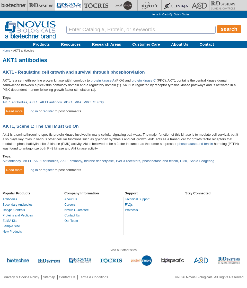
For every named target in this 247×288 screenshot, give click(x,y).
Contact (207, 44)
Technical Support (137, 199)
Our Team (71, 221)
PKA (78, 102)
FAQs (129, 204)
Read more (15, 111)
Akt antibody (12, 161)
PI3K (183, 161)
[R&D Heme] (223, 5)
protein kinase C (144, 80)
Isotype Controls (14, 210)
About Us (179, 44)
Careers (70, 204)
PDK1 (68, 102)
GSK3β (98, 102)
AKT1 (33, 102)
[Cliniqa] (176, 5)
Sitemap (49, 277)
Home (6, 50)
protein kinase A (102, 80)
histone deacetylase (99, 161)
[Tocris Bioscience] (96, 5)
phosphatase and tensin (195, 144)
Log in (33, 111)
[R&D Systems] (41, 5)
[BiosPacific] (149, 5)
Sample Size (11, 226)
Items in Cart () (162, 14)
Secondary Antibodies (17, 204)
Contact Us (72, 215)
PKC (87, 102)
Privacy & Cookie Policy (21, 277)
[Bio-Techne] (13, 5)
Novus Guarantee (77, 210)
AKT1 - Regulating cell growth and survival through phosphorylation (74, 72)
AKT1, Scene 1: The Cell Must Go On (41, 126)
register (48, 111)
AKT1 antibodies (15, 102)
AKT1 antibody (50, 102)
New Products (12, 231)
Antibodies (10, 199)
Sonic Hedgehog (202, 161)
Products (41, 44)
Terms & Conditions (93, 277)
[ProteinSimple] (123, 5)
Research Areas (106, 44)
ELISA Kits (10, 221)
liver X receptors (128, 161)
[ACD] (199, 5)
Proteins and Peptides (18, 215)
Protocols (131, 210)
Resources (71, 44)
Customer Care (146, 44)
